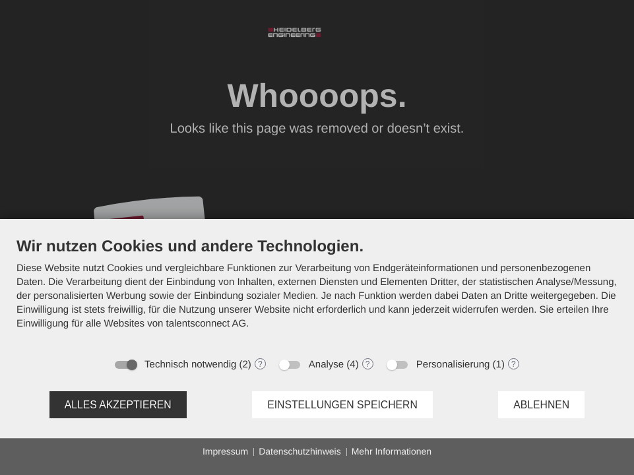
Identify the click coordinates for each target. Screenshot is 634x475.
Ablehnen (541, 404)
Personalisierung (453, 364)
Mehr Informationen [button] (391, 451)
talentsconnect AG (206, 323)
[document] (317, 293)
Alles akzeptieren (118, 404)
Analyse (326, 364)
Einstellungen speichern (342, 404)
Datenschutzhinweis (300, 451)
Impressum (225, 451)
